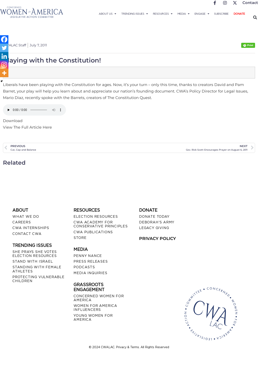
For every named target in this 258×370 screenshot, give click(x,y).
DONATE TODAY (154, 217)
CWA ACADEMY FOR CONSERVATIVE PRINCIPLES (101, 224)
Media (184, 14)
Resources (162, 14)
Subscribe (221, 13)
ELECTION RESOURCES (96, 217)
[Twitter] (4, 48)
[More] (4, 73)
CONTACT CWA (27, 234)
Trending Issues (134, 14)
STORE (80, 238)
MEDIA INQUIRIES (90, 273)
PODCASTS (84, 267)
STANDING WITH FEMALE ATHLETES (36, 269)
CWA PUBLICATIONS (93, 232)
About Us (107, 14)
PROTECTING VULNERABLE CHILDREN (38, 279)
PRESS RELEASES (91, 261)
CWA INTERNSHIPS (30, 228)
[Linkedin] (4, 56)
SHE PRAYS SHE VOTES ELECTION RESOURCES (34, 254)
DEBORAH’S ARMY (156, 222)
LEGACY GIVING (154, 228)
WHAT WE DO (25, 217)
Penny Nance (88, 256)
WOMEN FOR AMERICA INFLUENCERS (95, 308)
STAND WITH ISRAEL (32, 261)
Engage (202, 14)
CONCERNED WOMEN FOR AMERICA (99, 298)
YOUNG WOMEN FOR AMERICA (93, 318)
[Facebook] (4, 39)
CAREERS (21, 222)
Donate (239, 13)
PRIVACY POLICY (157, 238)
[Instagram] (4, 64)
